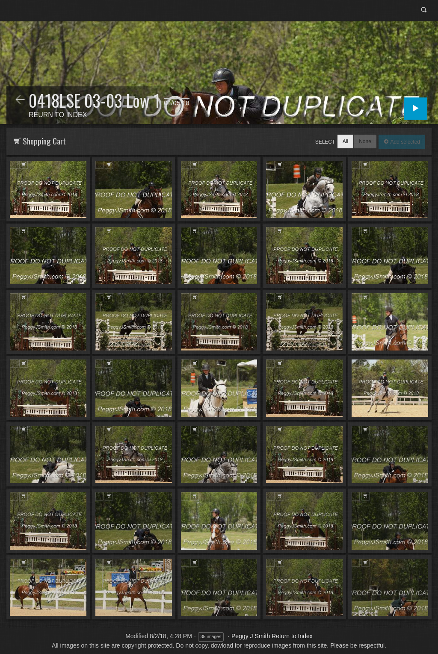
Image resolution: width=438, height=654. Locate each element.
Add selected (404, 142)
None (365, 141)
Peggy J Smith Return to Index (272, 636)
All (345, 141)
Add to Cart (23, 165)
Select (325, 142)
